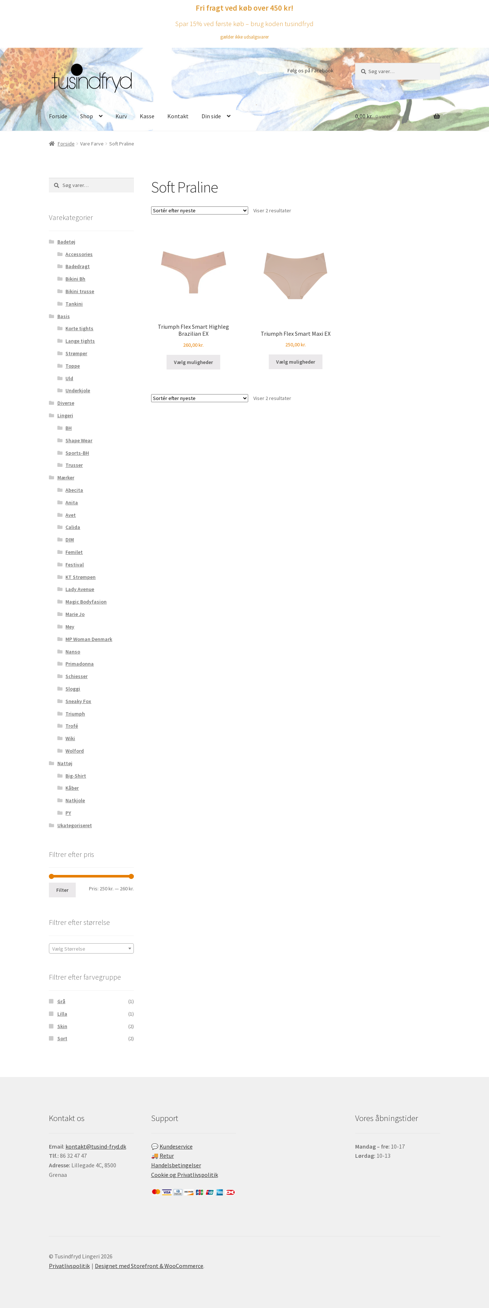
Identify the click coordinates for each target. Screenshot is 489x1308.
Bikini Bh (75, 278)
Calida (72, 527)
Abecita (74, 490)
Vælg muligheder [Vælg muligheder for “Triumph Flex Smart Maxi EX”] (295, 361)
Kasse (147, 116)
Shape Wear (78, 440)
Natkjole (75, 800)
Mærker (65, 477)
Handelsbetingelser (176, 1165)
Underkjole (77, 390)
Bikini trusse (79, 291)
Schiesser (76, 676)
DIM (69, 539)
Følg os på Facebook (310, 70)
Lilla (62, 1013)
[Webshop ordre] (199, 210)
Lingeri (65, 415)
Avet (70, 515)
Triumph (75, 713)
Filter (62, 890)
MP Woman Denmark (88, 639)
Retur (167, 1155)
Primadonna (79, 663)
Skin (62, 1026)
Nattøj (64, 763)
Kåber (72, 788)
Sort (62, 1038)
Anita (71, 502)
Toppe (72, 366)
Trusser (74, 465)
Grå (61, 1001)
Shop (86, 116)
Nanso (72, 651)
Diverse (65, 403)
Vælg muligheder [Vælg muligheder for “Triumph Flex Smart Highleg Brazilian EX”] (193, 362)
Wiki (70, 738)
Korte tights (79, 328)
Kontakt (178, 116)
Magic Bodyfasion (86, 601)
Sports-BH (77, 453)
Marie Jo (75, 614)
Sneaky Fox (78, 701)
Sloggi (72, 688)
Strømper (76, 353)
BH (68, 428)
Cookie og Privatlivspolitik (184, 1174)
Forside (58, 116)
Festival (74, 564)
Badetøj (66, 241)
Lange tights (80, 341)
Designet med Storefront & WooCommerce (149, 1265)
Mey (69, 626)
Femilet (74, 552)
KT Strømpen (80, 577)
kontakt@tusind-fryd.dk (95, 1146)
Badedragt (77, 266)
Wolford (74, 750)
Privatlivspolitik (69, 1265)
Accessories (79, 254)
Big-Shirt (75, 775)
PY (68, 813)
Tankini (74, 303)
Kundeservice (176, 1146)
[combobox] (91, 948)
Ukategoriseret (74, 825)
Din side (211, 116)
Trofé (71, 726)
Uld (69, 378)
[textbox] (91, 949)
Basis (63, 316)
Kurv (121, 116)
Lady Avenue (79, 589)
